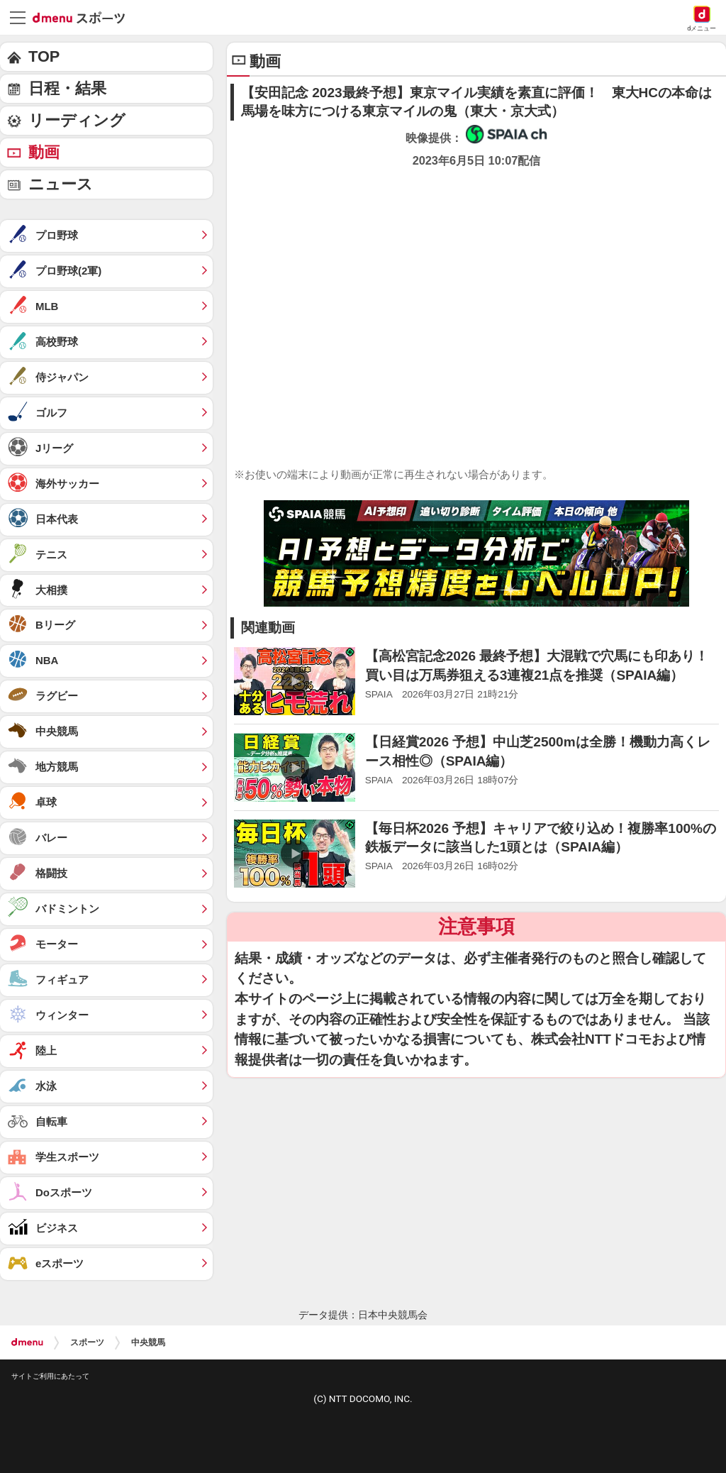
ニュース (60, 184)
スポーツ (87, 1342)
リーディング (76, 120)
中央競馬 (148, 1342)
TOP (44, 56)
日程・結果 (67, 88)
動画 (44, 152)
